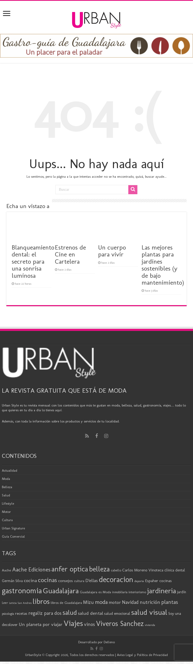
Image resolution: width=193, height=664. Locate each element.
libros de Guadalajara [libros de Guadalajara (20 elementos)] (66, 602)
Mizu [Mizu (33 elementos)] (88, 602)
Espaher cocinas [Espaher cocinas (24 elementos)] (158, 580)
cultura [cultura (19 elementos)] (79, 581)
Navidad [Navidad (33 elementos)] (130, 602)
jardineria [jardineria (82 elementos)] (161, 590)
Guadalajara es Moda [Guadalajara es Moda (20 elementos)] (95, 592)
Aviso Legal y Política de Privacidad (142, 655)
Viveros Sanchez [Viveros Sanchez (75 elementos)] (120, 623)
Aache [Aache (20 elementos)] (6, 570)
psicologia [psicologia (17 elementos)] (8, 614)
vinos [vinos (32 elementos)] (89, 624)
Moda (6, 479)
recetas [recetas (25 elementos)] (21, 613)
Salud (6, 495)
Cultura (7, 520)
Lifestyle (8, 503)
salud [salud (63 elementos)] (70, 612)
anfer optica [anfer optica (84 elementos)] (69, 569)
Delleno (109, 642)
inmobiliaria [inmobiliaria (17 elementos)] (120, 592)
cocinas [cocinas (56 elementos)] (47, 580)
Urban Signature (13, 528)
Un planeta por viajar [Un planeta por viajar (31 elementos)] (41, 624)
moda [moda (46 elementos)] (101, 602)
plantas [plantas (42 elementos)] (169, 602)
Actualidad (9, 470)
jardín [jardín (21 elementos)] (181, 592)
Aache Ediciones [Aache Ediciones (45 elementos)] (31, 569)
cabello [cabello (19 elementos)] (116, 570)
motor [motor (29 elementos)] (115, 602)
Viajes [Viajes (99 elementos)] (73, 623)
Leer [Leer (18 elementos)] (5, 603)
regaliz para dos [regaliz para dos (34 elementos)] (45, 613)
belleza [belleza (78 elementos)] (99, 569)
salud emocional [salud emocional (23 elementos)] (117, 613)
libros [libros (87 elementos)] (41, 601)
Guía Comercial (13, 536)
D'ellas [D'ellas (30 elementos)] (91, 580)
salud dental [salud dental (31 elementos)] (90, 613)
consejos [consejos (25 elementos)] (65, 580)
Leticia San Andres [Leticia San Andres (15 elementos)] (20, 603)
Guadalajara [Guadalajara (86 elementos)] (61, 590)
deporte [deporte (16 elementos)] (139, 581)
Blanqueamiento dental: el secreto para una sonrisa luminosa (33, 261)
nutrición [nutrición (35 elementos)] (150, 602)
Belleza (7, 487)
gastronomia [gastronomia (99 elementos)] (22, 590)
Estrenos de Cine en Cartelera (70, 254)
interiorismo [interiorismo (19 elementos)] (137, 592)
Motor (6, 512)
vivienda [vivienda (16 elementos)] (150, 625)
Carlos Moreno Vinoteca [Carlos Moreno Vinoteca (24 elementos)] (142, 570)
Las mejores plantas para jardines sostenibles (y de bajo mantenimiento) (163, 264)
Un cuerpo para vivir (112, 250)
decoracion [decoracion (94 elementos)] (116, 579)
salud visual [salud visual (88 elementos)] (149, 612)
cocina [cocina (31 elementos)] (30, 580)
